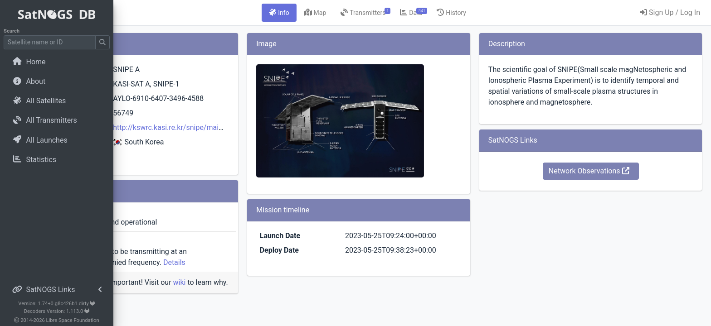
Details (285, 262)
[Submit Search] (102, 42)
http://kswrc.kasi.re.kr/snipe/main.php (270, 127)
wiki (289, 282)
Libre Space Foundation (72, 320)
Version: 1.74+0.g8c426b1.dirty (56, 304)
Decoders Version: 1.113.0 (57, 311)
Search (11, 31)
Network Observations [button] (607, 181)
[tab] (334, 13)
